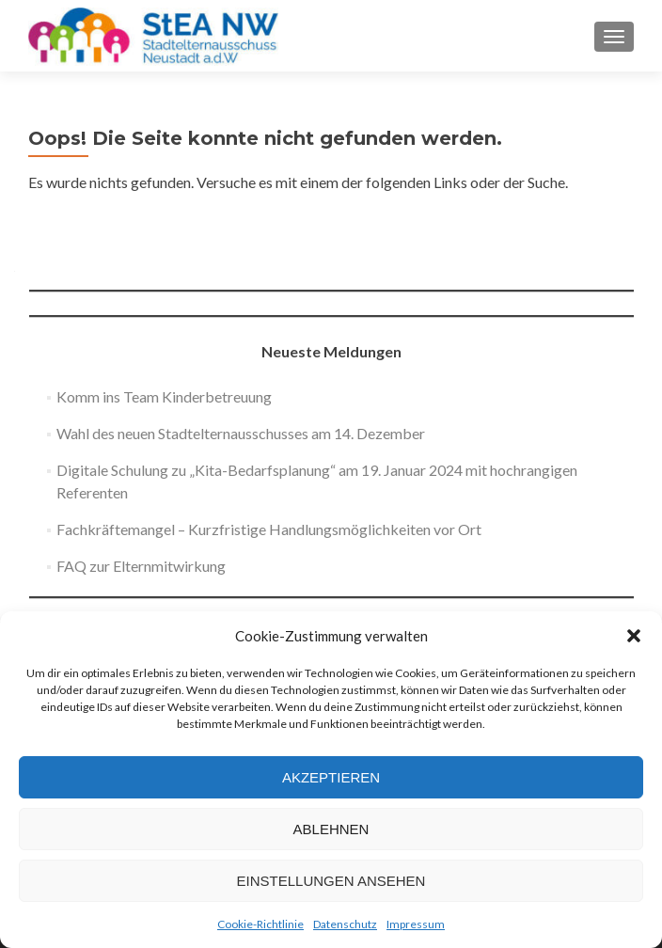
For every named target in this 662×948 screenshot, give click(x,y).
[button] (633, 635)
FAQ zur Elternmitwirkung (141, 566)
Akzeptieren (331, 777)
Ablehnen (331, 829)
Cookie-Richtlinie (260, 924)
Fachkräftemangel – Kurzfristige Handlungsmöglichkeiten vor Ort (268, 529)
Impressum (415, 924)
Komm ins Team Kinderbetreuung (164, 396)
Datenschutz (345, 924)
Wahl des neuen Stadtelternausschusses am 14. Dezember (240, 433)
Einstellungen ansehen (331, 881)
